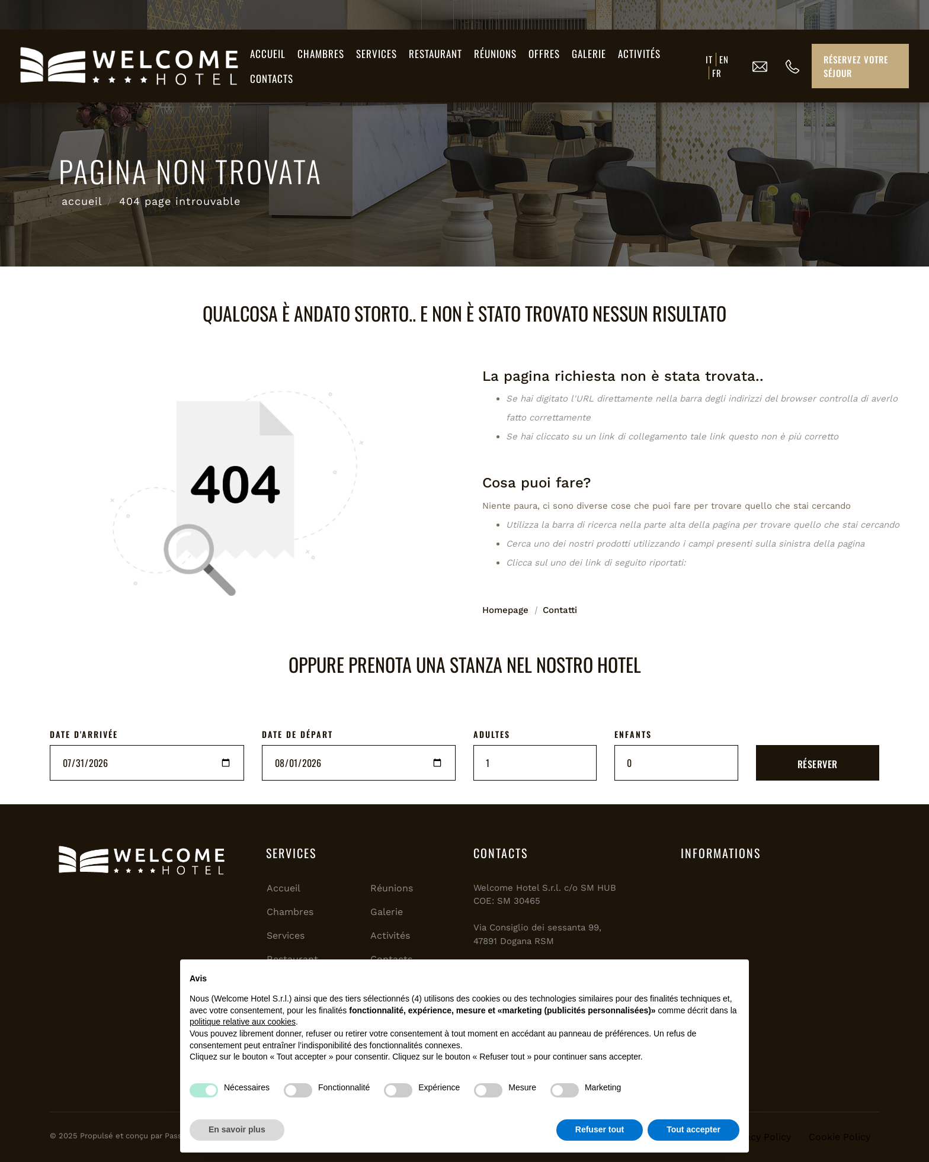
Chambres (320, 53)
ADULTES (491, 734)
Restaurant (435, 53)
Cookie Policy (839, 1136)
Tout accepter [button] (693, 1129)
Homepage (505, 610)
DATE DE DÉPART (297, 734)
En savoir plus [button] (237, 1129)
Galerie (589, 53)
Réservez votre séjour (855, 66)
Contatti (560, 610)
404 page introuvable (180, 201)
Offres (544, 53)
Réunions (495, 53)
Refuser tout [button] (599, 1129)
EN (724, 59)
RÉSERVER (817, 764)
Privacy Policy (759, 1136)
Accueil (268, 53)
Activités (639, 53)
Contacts (271, 78)
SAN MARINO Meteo (775, 921)
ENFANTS (633, 734)
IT (709, 59)
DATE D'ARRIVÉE (84, 734)
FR (717, 72)
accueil (82, 201)
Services (376, 53)
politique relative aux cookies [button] (243, 1021)
